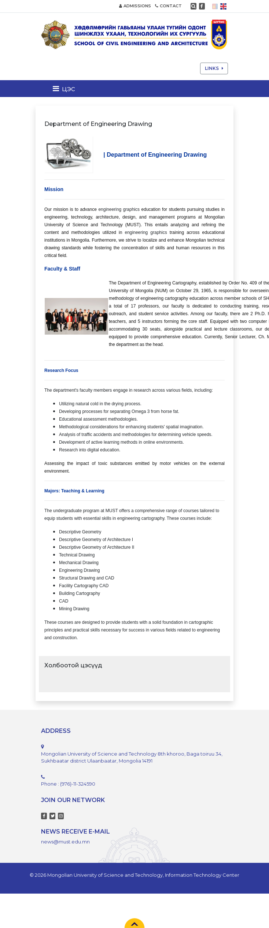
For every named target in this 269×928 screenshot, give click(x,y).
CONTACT (168, 5)
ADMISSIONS (135, 5)
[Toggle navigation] (66, 88)
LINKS (214, 68)
